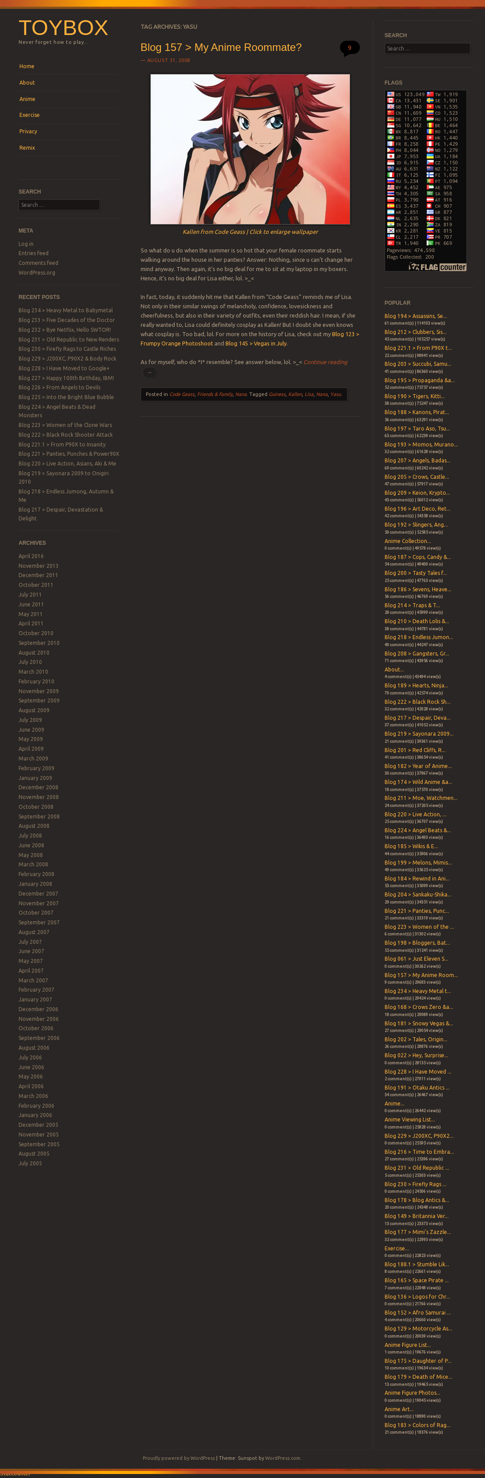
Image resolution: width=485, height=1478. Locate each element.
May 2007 (31, 961)
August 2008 (34, 826)
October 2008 (36, 807)
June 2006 (31, 1067)
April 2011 (31, 623)
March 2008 (33, 864)
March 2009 (33, 758)
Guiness (277, 394)
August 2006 (34, 1048)
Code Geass (182, 394)
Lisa (309, 394)
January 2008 (35, 884)
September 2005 (39, 1144)
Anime (27, 99)
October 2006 (36, 1028)
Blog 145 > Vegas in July (255, 343)
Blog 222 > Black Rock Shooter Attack (66, 435)
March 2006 (33, 1096)
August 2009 (34, 710)
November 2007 (39, 903)
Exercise (29, 115)
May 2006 (31, 1076)
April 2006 (31, 1086)
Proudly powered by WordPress (179, 1458)
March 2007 (33, 980)
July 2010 (30, 662)
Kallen (295, 394)
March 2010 (33, 672)
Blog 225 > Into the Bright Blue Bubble (66, 397)
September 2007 (39, 922)
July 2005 (30, 1163)
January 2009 (35, 778)
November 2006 (39, 1019)
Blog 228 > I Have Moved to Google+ (64, 368)
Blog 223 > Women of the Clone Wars (65, 425)
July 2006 (30, 1057)
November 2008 (39, 797)
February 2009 (36, 768)
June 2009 (31, 730)
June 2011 (31, 604)
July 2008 (30, 835)
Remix (27, 148)
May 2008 (31, 855)
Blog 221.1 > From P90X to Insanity (62, 444)
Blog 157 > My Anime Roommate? (221, 47)
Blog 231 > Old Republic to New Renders (69, 339)
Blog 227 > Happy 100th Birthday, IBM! (66, 378)
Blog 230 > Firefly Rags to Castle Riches (67, 349)
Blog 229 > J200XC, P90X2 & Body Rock (67, 358)
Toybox (63, 27)
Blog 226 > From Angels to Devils (59, 387)
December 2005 (38, 1125)
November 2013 (39, 566)
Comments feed (38, 263)
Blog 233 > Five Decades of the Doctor (67, 320)
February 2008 (36, 874)
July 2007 (30, 942)
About (27, 82)
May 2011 (31, 614)
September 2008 (39, 816)
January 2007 (35, 999)
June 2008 (31, 845)
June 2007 (31, 951)
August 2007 (34, 932)
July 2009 (30, 720)
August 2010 (34, 653)
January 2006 (35, 1115)
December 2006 (38, 1009)
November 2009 (39, 691)
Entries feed (34, 253)
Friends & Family (215, 394)
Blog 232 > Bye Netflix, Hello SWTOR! (65, 330)
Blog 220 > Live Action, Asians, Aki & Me (67, 463)
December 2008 (38, 787)
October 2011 (36, 585)
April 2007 (31, 971)
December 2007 (38, 893)
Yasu (335, 394)
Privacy (28, 131)
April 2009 (31, 749)
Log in (26, 244)
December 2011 (38, 575)
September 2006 (39, 1038)
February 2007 (36, 990)
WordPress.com (282, 1458)
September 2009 (39, 700)
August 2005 (34, 1153)
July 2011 (30, 594)
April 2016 (31, 556)
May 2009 (31, 739)
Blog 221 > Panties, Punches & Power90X (69, 454)
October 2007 (36, 913)
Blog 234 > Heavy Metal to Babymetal (66, 310)
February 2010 (36, 681)
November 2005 (39, 1134)
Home (26, 66)
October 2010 (36, 633)
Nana (241, 394)
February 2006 (36, 1106)
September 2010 (39, 643)
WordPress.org (37, 272)
